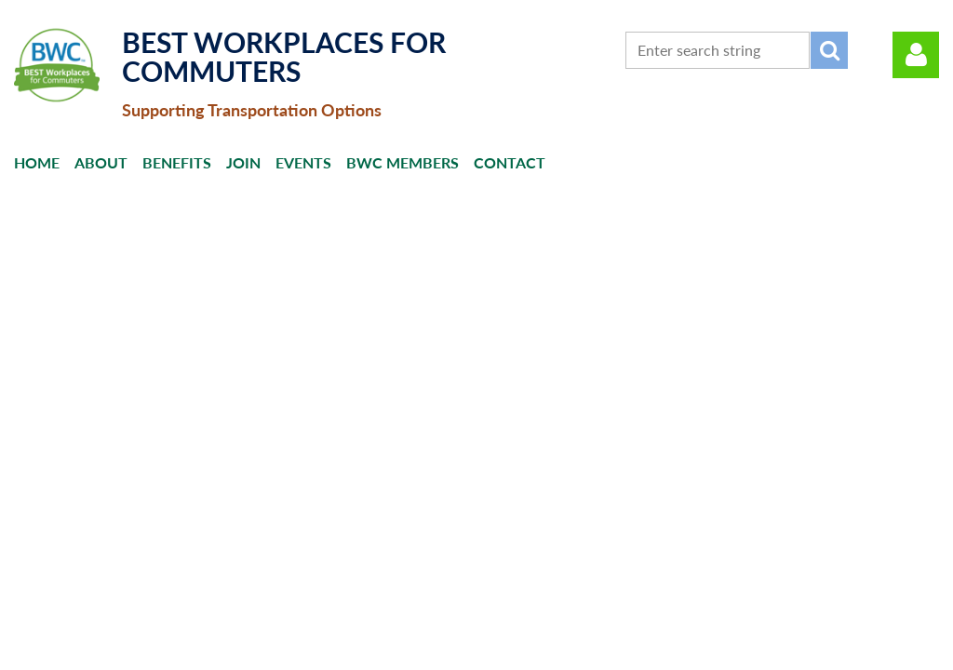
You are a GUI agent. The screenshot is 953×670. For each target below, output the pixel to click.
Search (829, 50)
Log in (916, 55)
